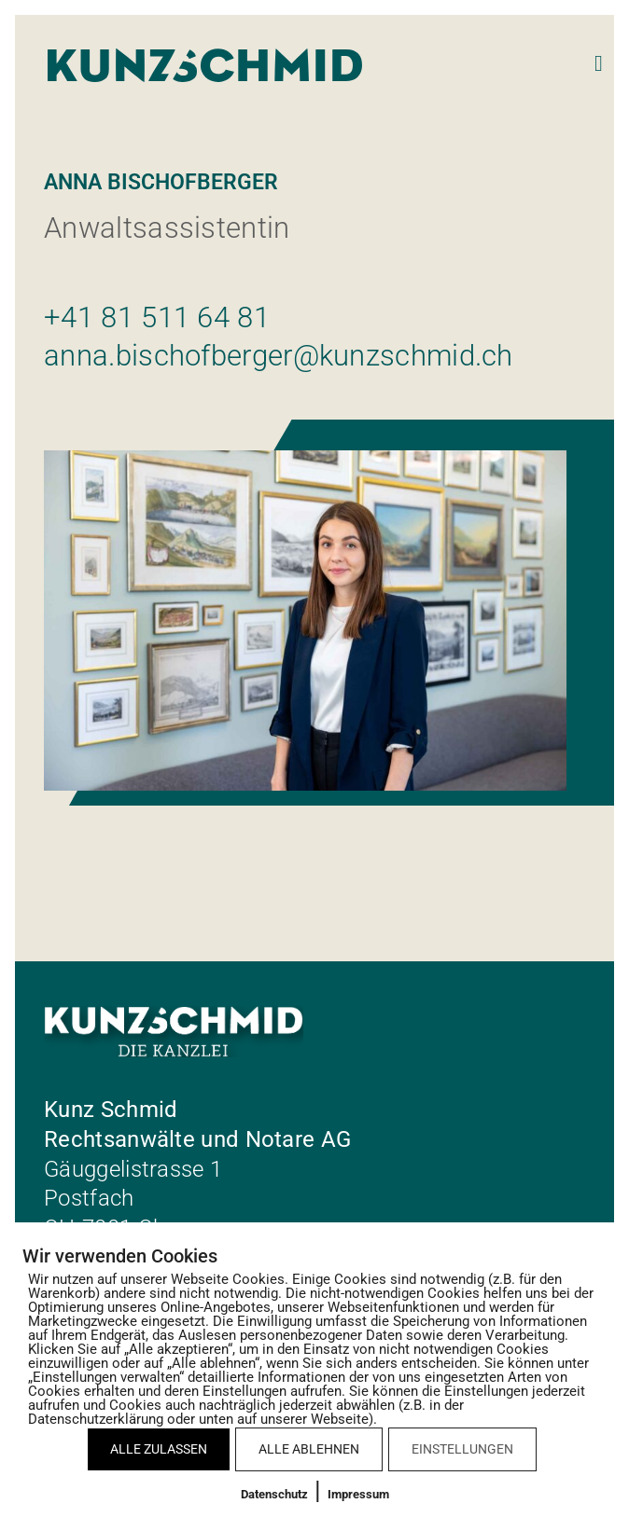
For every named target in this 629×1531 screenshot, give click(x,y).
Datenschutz (274, 1494)
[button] (598, 64)
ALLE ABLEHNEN (309, 1448)
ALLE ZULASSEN (158, 1448)
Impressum (358, 1494)
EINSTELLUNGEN (462, 1448)
